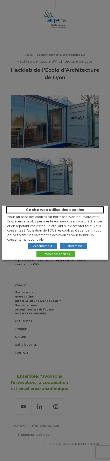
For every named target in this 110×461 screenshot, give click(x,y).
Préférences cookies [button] (56, 253)
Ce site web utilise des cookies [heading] (55, 210)
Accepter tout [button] (42, 245)
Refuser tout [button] (74, 245)
